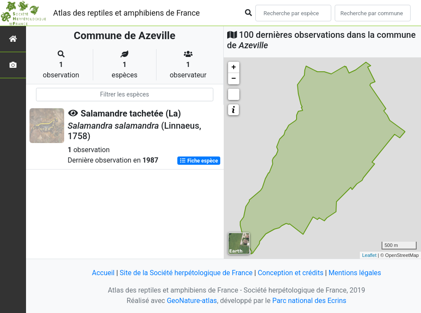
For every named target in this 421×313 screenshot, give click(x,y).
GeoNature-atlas (192, 300)
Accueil (103, 273)
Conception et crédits (290, 273)
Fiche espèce (198, 161)
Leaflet (369, 255)
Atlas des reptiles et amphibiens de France (126, 12)
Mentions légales (355, 273)
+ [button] (234, 67)
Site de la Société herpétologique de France (186, 273)
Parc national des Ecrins (309, 300)
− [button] (234, 78)
